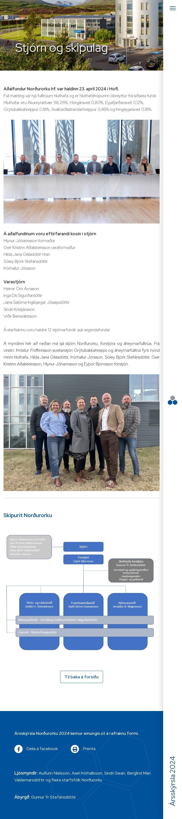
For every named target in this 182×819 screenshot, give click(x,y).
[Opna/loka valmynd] (172, 8)
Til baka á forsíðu (82, 676)
